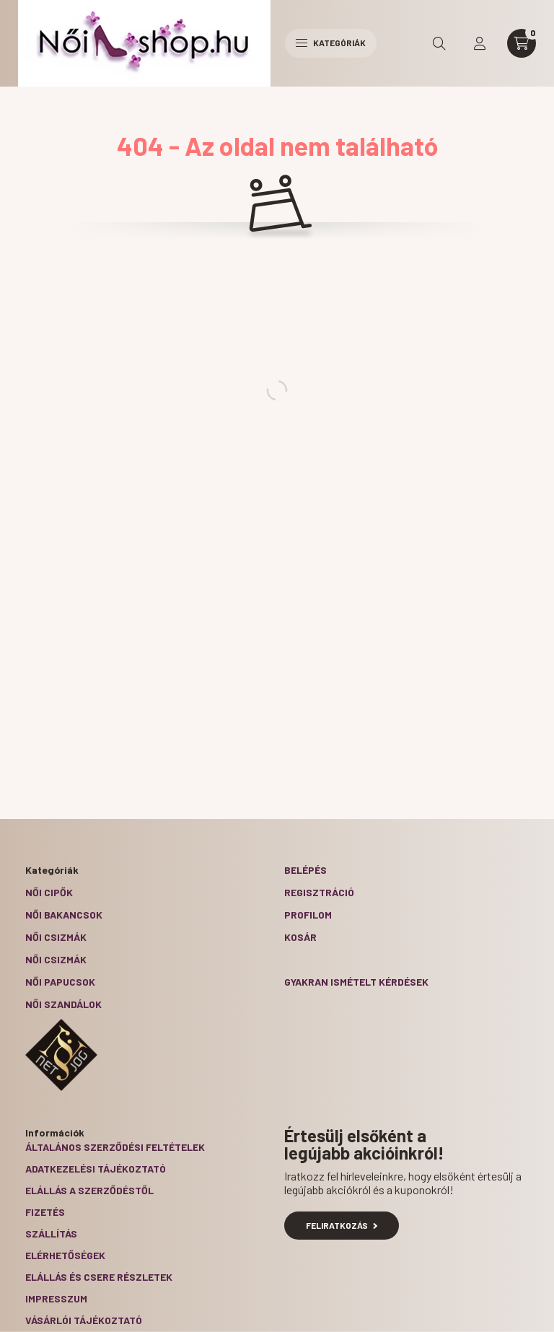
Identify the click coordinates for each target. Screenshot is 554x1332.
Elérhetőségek (65, 1255)
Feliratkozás (341, 1225)
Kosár (300, 937)
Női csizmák (56, 937)
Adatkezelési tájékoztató (95, 1168)
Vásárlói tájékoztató (83, 1320)
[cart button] (521, 43)
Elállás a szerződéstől (89, 1190)
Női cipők (49, 892)
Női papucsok (60, 982)
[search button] (439, 43)
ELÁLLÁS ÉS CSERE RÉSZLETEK (98, 1277)
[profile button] (479, 43)
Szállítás (51, 1233)
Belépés (305, 870)
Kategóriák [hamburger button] (331, 43)
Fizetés (45, 1212)
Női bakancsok (63, 914)
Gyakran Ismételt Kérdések (356, 982)
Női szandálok (63, 1004)
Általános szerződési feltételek (115, 1147)
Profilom (308, 914)
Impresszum (56, 1298)
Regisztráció (319, 892)
